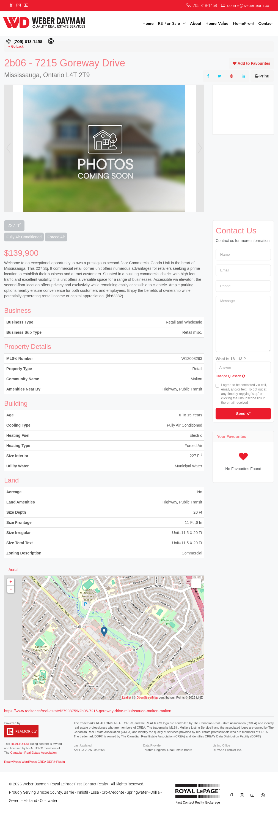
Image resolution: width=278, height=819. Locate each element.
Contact (265, 23)
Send (243, 413)
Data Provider (152, 745)
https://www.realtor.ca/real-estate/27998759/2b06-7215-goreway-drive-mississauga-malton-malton (87, 711)
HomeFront (243, 23)
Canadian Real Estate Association (33, 752)
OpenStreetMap (147, 697)
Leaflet (126, 697)
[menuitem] (24, 41)
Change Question (230, 376)
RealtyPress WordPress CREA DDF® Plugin (34, 761)
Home (148, 23)
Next (200, 148)
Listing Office (221, 745)
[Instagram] (243, 795)
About (195, 23)
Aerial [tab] (13, 569)
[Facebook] (233, 795)
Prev (8, 148)
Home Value (217, 23)
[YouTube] (254, 795)
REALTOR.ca (20, 743)
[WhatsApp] (264, 795)
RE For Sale (169, 23)
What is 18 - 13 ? (231, 359)
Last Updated (83, 745)
